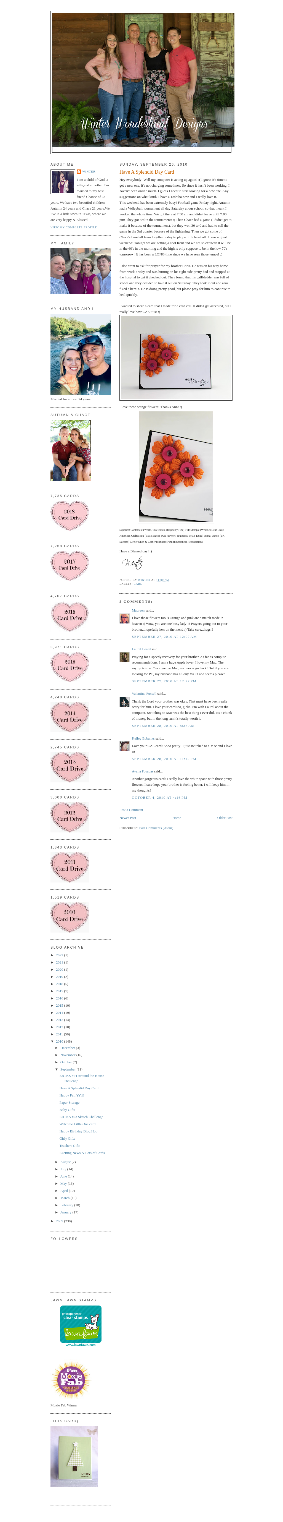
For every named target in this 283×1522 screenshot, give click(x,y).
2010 (60, 1041)
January (66, 1212)
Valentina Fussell (144, 693)
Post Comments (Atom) (156, 828)
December (68, 1048)
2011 (60, 1034)
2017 (60, 991)
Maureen (138, 610)
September (68, 1069)
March (65, 1198)
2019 (60, 977)
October (66, 1062)
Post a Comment (131, 810)
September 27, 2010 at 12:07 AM (164, 637)
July (63, 1169)
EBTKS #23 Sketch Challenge (81, 1117)
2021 (60, 962)
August (66, 1162)
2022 (60, 955)
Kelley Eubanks (143, 738)
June (64, 1176)
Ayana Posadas (142, 771)
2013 (60, 1020)
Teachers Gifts (69, 1146)
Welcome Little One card (77, 1124)
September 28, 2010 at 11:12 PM (164, 759)
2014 (60, 1013)
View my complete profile (73, 227)
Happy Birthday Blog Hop (78, 1131)
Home (176, 818)
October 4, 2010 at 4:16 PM (159, 797)
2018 (60, 984)
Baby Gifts (67, 1110)
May (64, 1183)
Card (138, 583)
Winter (88, 171)
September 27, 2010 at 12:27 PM (164, 681)
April (64, 1191)
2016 (60, 998)
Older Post (225, 818)
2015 (60, 1005)
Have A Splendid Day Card (78, 1088)
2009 (60, 1221)
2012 (60, 1027)
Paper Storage (69, 1102)
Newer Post (127, 818)
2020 (60, 969)
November (68, 1055)
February (67, 1205)
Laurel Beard (141, 649)
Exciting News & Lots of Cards (82, 1153)
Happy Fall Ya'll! (71, 1095)
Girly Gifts (67, 1138)
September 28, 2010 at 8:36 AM (163, 726)
